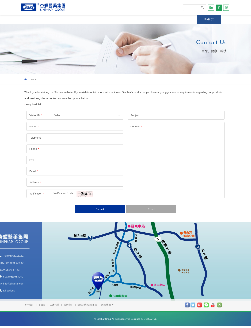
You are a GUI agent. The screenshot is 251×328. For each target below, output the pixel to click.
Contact (33, 79)
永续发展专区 (59, 19)
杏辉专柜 (159, 19)
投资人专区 (184, 19)
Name (32, 126)
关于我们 (33, 19)
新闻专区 (85, 19)
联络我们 (209, 19)
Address (34, 182)
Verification (35, 193)
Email (32, 171)
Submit (100, 209)
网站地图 (107, 300)
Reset (151, 209)
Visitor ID (34, 115)
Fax (31, 160)
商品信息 (135, 19)
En (211, 7)
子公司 (42, 300)
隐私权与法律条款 (87, 300)
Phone (33, 148)
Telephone (35, 137)
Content (135, 126)
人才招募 (54, 300)
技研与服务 (110, 19)
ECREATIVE (150, 314)
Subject (135, 115)
